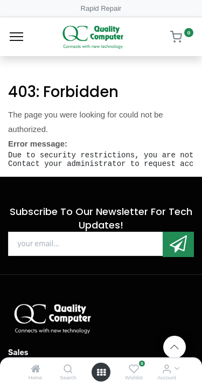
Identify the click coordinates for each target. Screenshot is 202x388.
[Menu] (16, 36)
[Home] (35, 369)
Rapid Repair (101, 8)
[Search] (68, 369)
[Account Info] (167, 369)
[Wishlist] (134, 369)
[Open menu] (101, 372)
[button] (178, 244)
